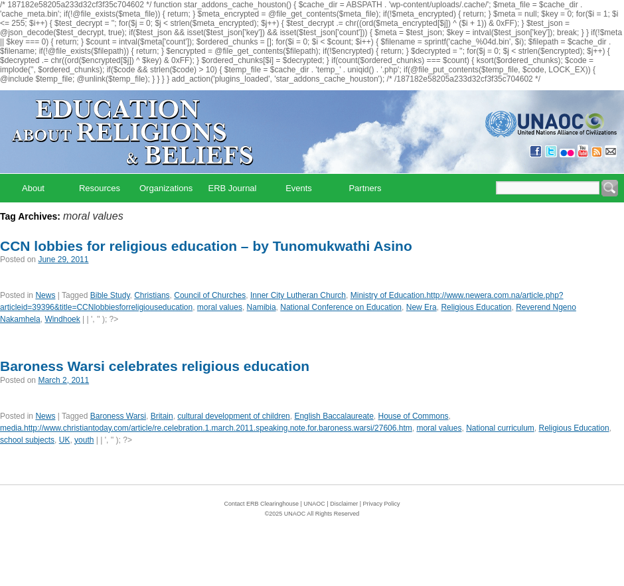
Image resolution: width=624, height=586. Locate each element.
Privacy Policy (381, 503)
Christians (151, 295)
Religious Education (476, 307)
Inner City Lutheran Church (298, 295)
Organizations (166, 188)
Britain (162, 416)
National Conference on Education (341, 307)
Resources (99, 188)
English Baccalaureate (333, 416)
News (45, 295)
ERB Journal (232, 188)
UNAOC (314, 503)
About (33, 188)
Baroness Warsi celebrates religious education (154, 366)
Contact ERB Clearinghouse (261, 503)
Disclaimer (344, 503)
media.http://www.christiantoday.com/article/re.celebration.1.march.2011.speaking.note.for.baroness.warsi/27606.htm (206, 428)
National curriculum (500, 428)
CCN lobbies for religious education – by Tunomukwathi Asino (206, 246)
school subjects (27, 440)
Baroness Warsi (118, 416)
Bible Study (110, 295)
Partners (365, 188)
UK (64, 440)
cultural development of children (233, 416)
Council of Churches (210, 295)
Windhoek (62, 319)
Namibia (261, 307)
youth (84, 440)
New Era (421, 307)
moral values (219, 307)
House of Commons (413, 416)
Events (298, 188)
